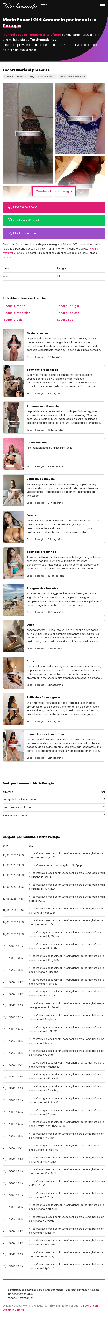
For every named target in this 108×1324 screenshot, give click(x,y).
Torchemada (20, 6)
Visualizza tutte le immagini (54, 191)
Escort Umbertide (17, 313)
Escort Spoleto (68, 313)
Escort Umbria (14, 306)
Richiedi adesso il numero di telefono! (32, 35)
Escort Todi (65, 320)
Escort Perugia (68, 306)
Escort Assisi (13, 320)
